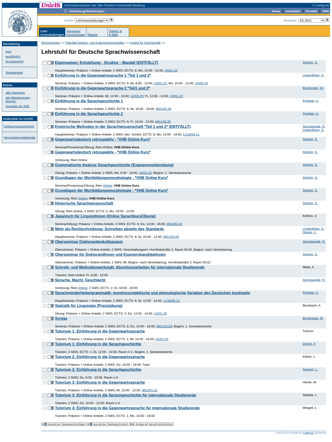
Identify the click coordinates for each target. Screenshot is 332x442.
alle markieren (15, 93)
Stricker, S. (310, 62)
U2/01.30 (160, 313)
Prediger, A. (311, 101)
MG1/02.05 (163, 121)
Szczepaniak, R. (314, 126)
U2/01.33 (162, 339)
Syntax (61, 318)
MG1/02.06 (163, 109)
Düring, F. (309, 344)
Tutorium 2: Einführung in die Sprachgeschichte (98, 370)
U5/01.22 (171, 70)
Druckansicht (14, 61)
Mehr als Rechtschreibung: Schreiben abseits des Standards (109, 229)
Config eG (308, 433)
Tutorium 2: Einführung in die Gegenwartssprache (100, 357)
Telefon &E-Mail (115, 32)
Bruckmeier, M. (313, 88)
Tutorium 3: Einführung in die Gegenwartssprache (100, 382)
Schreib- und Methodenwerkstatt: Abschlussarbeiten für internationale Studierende (129, 267)
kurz (9, 51)
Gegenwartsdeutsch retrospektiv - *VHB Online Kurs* (103, 139)
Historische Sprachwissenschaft (84, 203)
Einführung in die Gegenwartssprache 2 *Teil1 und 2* (102, 88)
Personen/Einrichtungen (75, 32)
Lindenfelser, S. (313, 75)
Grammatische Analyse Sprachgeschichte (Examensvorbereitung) (114, 165)
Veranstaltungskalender (20, 137)
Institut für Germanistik (145, 43)
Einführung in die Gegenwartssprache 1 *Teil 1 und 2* (103, 75)
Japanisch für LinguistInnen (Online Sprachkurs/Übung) (105, 216)
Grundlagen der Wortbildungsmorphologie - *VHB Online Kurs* (111, 178)
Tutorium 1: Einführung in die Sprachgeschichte (98, 344)
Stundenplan (14, 72)
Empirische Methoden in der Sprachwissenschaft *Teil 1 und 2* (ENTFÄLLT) (123, 127)
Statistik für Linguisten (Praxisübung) (88, 306)
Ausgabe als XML (18, 106)
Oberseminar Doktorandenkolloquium (89, 242)
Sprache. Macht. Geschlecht (80, 280)
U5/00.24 (201, 83)
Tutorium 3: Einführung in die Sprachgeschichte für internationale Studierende (125, 395)
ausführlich (13, 56)
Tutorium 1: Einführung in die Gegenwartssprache (100, 331)
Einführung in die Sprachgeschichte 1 (89, 101)
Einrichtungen (50, 43)
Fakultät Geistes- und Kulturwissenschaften (95, 43)
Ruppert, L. (310, 369)
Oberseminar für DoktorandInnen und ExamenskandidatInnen (110, 255)
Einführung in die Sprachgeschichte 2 (89, 114)
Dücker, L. (310, 232)
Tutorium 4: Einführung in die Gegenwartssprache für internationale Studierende (127, 408)
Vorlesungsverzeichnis (19, 126)
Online (107, 185)
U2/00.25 (137, 96)
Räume (93, 34)
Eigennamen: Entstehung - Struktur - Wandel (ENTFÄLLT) (106, 63)
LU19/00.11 (191, 134)
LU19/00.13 (171, 300)
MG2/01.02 (174, 224)
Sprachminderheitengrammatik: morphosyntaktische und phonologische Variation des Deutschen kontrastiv (152, 293)
